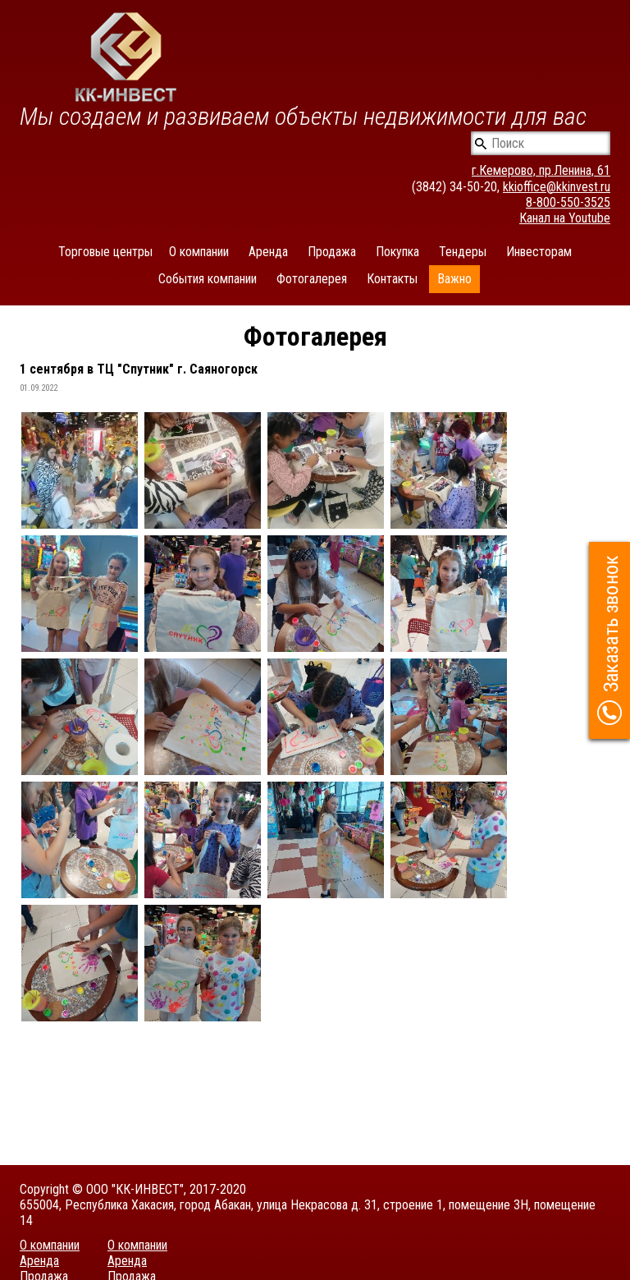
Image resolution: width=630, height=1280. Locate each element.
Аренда (268, 251)
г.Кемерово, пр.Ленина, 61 (541, 170)
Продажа (332, 251)
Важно (454, 279)
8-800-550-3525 (568, 202)
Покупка (397, 251)
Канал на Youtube (564, 218)
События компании (207, 279)
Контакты (392, 279)
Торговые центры (105, 251)
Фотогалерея (311, 279)
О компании (199, 251)
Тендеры (462, 251)
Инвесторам (539, 251)
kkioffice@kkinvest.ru (556, 187)
